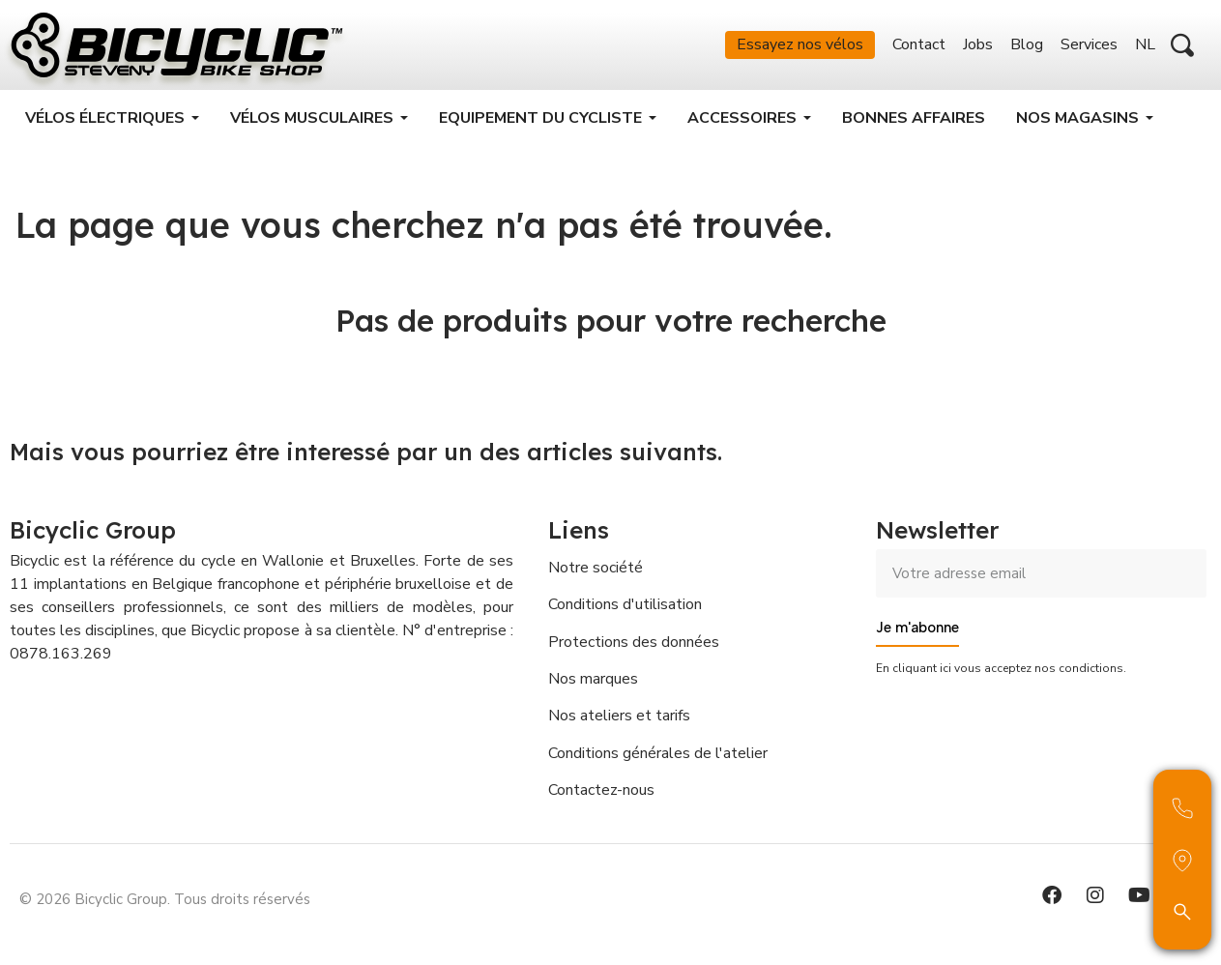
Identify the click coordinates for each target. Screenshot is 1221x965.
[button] (1182, 46)
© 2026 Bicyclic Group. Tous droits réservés (164, 901)
